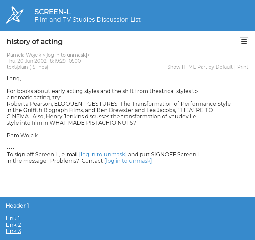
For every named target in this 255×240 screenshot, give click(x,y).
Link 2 (13, 225)
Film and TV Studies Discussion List (88, 19)
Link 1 (13, 218)
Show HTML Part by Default (200, 67)
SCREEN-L (52, 12)
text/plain (17, 67)
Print (242, 67)
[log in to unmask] (66, 55)
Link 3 (13, 231)
